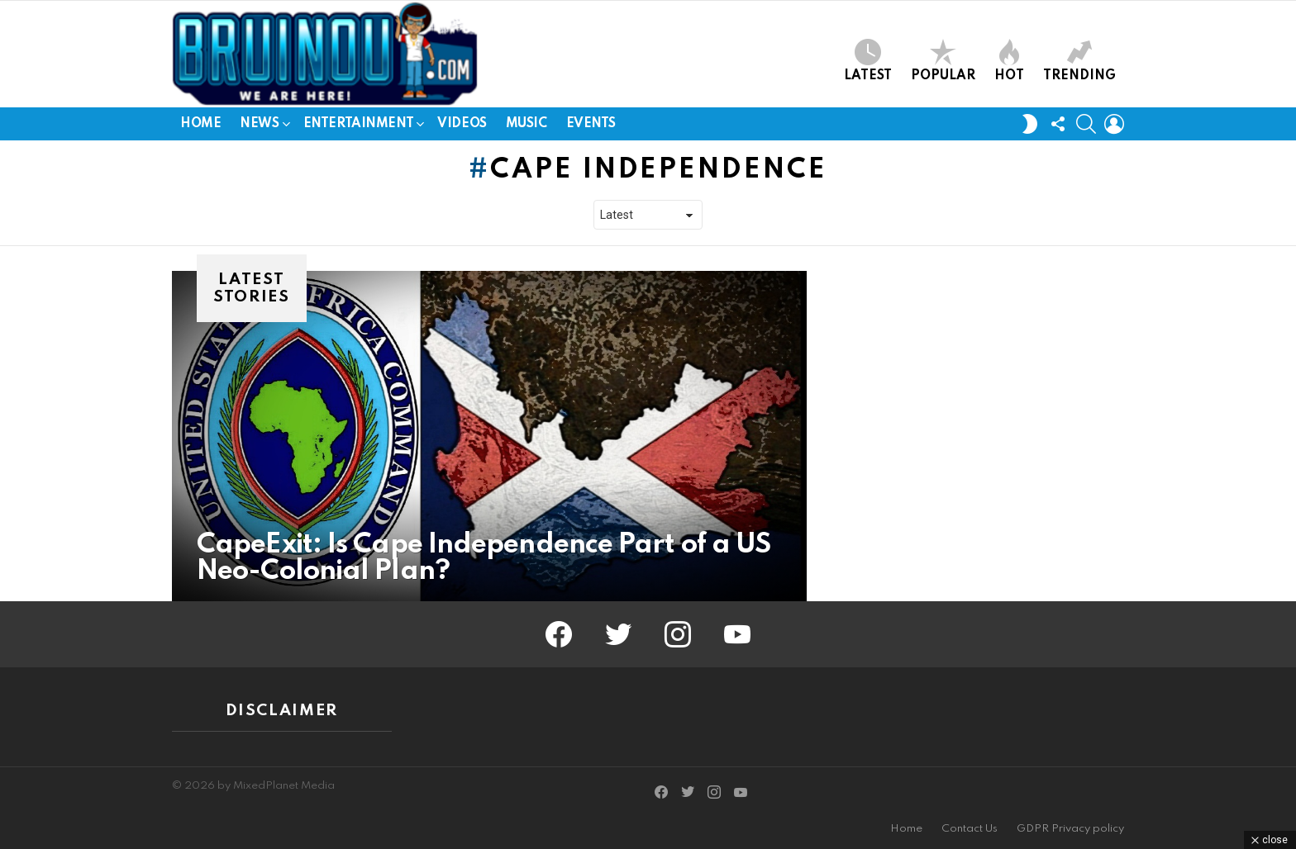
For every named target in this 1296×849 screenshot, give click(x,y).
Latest (868, 61)
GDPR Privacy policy (1070, 828)
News (259, 126)
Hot (1009, 61)
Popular (943, 61)
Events (591, 123)
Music (526, 123)
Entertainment (358, 126)
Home (200, 123)
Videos (461, 123)
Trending (1079, 61)
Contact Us (969, 828)
